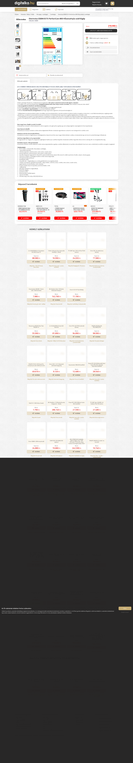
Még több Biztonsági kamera (97, 442)
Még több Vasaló (36, 442)
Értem (125, 609)
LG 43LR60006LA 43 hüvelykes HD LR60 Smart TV (36, 276)
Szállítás (46, 9)
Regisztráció (96, 2)
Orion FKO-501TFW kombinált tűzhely (76, 351)
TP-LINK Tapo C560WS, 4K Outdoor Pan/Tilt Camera (96, 428)
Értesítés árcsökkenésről (55, 75)
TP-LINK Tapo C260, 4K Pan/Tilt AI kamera (76, 276)
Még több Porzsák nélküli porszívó (36, 404)
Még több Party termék (56, 329)
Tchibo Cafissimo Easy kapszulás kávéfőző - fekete (56, 276)
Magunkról (33, 9)
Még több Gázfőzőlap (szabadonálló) (76, 329)
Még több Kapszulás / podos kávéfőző (56, 291)
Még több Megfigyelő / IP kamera (76, 291)
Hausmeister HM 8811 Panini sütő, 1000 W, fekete (36, 314)
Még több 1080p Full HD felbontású (56, 366)
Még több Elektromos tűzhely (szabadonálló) (96, 291)
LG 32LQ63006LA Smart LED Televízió (56, 351)
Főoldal (16, 14)
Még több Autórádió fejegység (56, 404)
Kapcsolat (59, 9)
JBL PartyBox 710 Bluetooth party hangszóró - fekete (56, 428)
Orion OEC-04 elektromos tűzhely (96, 276)
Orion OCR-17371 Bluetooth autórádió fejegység (56, 389)
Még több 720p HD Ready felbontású (36, 291)
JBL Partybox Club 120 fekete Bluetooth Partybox (56, 314)
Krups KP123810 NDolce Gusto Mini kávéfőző (76, 428)
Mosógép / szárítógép (42, 14)
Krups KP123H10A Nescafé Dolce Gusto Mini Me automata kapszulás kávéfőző (96, 390)
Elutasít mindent (125, 613)
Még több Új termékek (36, 366)
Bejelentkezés (96, 4)
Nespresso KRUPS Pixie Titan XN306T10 (36, 351)
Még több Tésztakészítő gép (97, 366)
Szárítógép (53, 14)
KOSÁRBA (26, 218)
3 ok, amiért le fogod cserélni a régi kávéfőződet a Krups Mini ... (104, 9)
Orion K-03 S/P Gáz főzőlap (77, 315)
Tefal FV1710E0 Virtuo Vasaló (36, 428)
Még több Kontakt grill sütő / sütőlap (36, 329)
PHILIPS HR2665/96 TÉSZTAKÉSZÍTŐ (97, 351)
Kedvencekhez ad (22, 75)
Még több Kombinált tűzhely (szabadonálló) (77, 366)
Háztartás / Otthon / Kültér (27, 14)
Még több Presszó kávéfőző (77, 404)
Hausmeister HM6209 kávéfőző (77, 390)
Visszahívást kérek (95, 48)
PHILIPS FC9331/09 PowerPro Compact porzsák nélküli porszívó (36, 389)
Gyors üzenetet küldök (96, 52)
